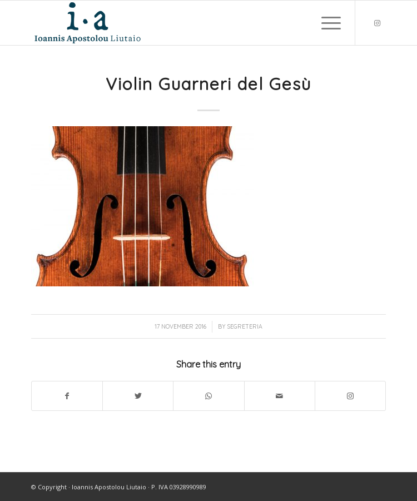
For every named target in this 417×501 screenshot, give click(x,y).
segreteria (244, 326)
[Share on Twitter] (138, 395)
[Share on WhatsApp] (208, 395)
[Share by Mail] (280, 395)
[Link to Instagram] (377, 23)
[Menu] (325, 23)
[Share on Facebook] (67, 395)
